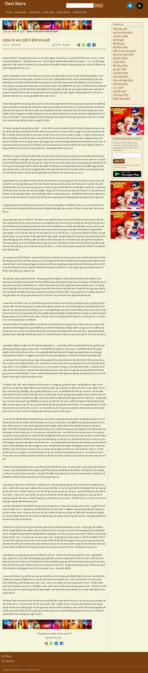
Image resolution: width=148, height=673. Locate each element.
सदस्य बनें (119, 161)
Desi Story (15, 3)
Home (9, 12)
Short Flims (34, 12)
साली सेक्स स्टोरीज (120, 76)
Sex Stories (20, 12)
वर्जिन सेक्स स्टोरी (120, 29)
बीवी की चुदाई (18, 31)
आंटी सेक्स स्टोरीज (120, 73)
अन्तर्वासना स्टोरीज (120, 36)
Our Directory (8, 661)
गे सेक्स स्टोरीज (119, 62)
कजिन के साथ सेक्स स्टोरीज (124, 51)
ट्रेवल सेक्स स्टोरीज (120, 47)
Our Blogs (6, 656)
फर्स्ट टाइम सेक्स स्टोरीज (123, 32)
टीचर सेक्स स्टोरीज (120, 84)
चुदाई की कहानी (119, 91)
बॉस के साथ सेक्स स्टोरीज (123, 54)
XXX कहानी (118, 87)
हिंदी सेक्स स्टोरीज (120, 65)
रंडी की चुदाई (118, 40)
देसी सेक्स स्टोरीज (120, 58)
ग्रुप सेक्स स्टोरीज (120, 69)
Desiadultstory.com (18, 670)
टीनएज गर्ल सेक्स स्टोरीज (123, 80)
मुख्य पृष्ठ (6, 31)
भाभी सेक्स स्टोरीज (121, 95)
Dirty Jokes (48, 12)
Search (98, 5)
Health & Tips (80, 12)
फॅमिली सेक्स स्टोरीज (121, 98)
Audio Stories (63, 12)
